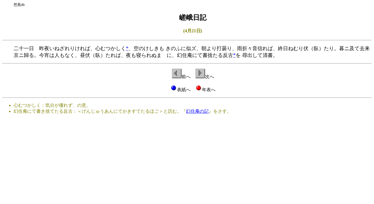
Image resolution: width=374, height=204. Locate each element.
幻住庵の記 (197, 111)
